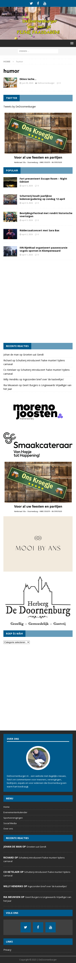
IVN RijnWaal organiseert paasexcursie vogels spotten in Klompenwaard (43, 249)
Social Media (10, 823)
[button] (71, 43)
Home (6, 806)
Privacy (7, 949)
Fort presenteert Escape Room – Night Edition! (43, 180)
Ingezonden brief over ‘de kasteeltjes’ (43, 379)
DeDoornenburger (46, 83)
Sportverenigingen (13, 817)
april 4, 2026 (27, 203)
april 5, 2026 (27, 185)
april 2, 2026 (27, 234)
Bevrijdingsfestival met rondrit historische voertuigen (46, 214)
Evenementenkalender (15, 812)
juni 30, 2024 (27, 83)
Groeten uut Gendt (33, 354)
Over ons (8, 828)
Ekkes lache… (28, 79)
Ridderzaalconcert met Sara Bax (39, 230)
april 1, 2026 (27, 254)
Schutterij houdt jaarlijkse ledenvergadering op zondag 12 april (42, 197)
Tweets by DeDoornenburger (19, 106)
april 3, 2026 (27, 220)
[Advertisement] (38, 301)
